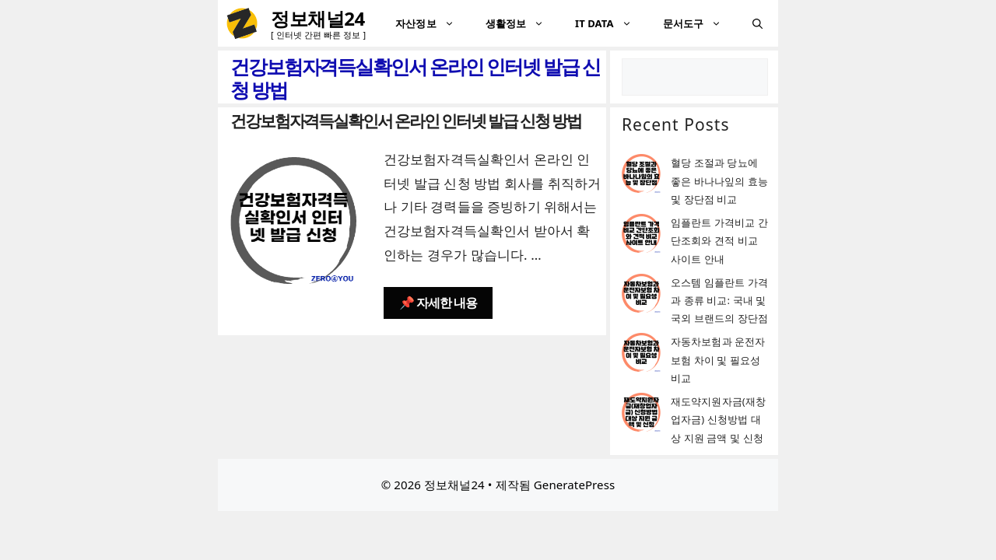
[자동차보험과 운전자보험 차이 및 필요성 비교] (641, 355)
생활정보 (522, 23)
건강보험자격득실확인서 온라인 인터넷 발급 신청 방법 (405, 120)
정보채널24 (318, 18)
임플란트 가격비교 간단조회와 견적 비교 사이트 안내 (719, 240)
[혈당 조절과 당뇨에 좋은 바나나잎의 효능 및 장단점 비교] (641, 176)
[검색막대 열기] (757, 23)
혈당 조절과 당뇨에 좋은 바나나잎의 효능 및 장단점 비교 (719, 181)
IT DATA (611, 23)
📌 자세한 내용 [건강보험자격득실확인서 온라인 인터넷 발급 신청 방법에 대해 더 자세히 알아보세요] (438, 302)
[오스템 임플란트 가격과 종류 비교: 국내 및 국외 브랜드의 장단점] (641, 296)
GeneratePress (574, 484)
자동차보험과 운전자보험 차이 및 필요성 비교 (718, 359)
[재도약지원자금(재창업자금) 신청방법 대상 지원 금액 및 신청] (641, 415)
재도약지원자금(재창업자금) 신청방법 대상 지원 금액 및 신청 (718, 419)
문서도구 (700, 23)
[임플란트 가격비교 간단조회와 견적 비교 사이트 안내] (641, 236)
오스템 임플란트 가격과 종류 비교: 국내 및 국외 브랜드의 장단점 (719, 300)
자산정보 (432, 23)
